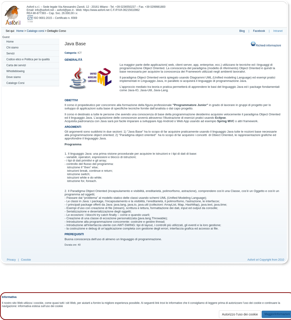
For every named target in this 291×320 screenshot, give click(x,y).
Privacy (11, 259)
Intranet (278, 31)
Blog (242, 31)
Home (20, 31)
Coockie (26, 259)
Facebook (259, 31)
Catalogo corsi (35, 31)
